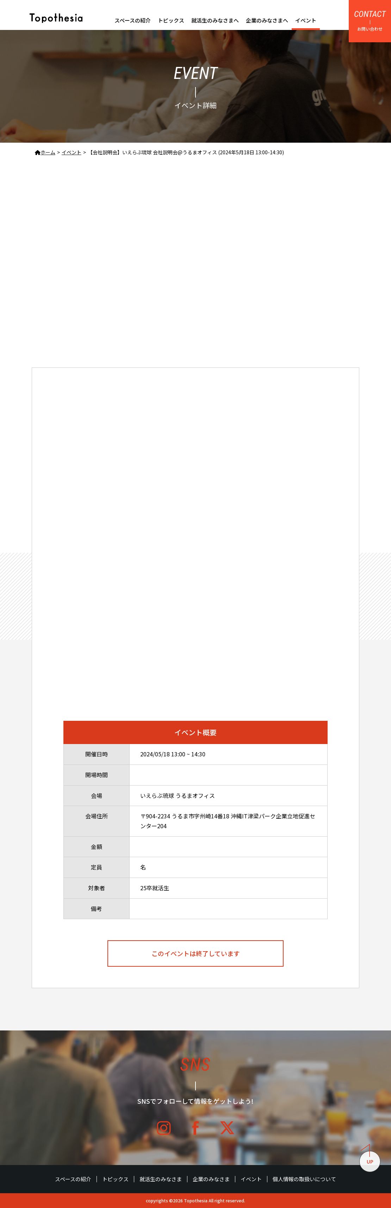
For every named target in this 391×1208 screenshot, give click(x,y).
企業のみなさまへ (267, 20)
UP (367, 1158)
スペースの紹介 (132, 20)
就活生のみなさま (160, 1179)
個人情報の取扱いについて (304, 1179)
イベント (305, 20)
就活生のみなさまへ (215, 20)
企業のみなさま (211, 1179)
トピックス (171, 20)
